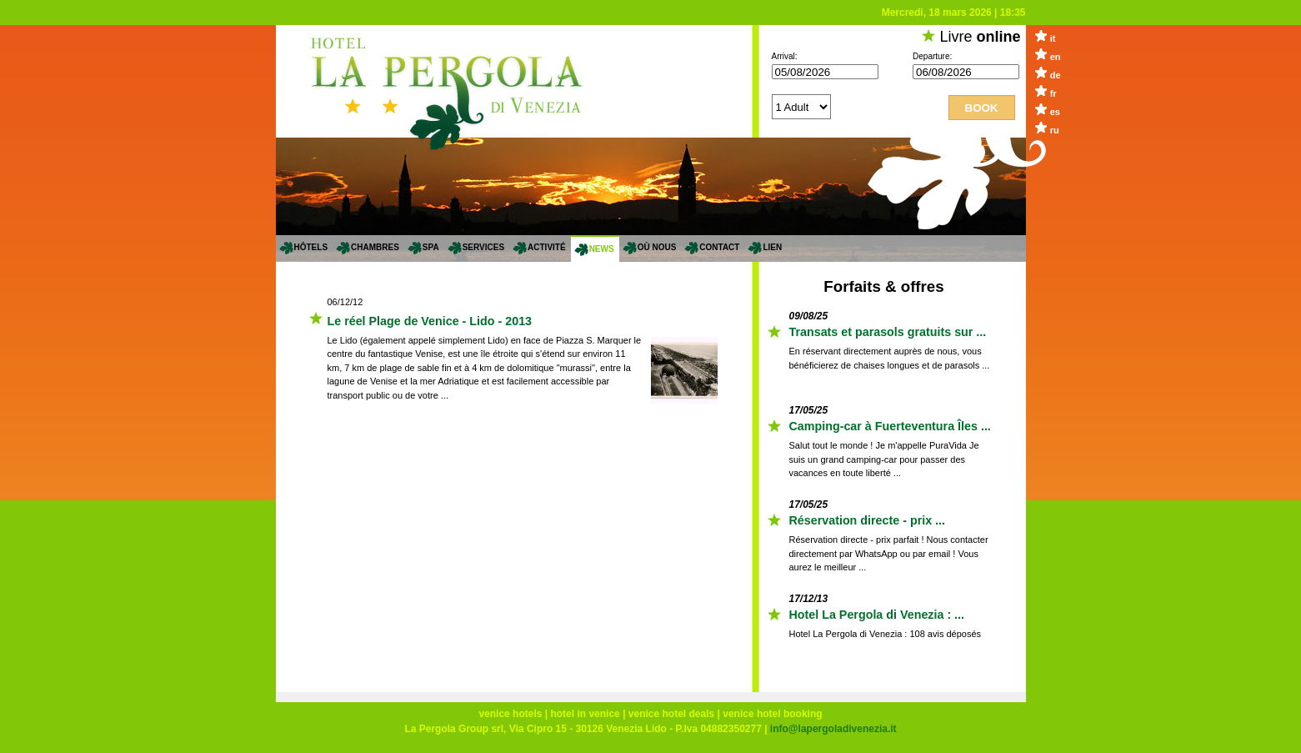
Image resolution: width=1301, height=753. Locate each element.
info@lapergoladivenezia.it (833, 729)
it (1053, 38)
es (1055, 112)
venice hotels (510, 714)
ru (1054, 130)
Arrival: (785, 56)
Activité (547, 247)
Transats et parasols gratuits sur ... (888, 332)
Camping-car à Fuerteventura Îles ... (890, 426)
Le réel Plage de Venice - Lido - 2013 (430, 321)
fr (1053, 93)
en (1055, 57)
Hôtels (311, 247)
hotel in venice (584, 714)
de (1055, 75)
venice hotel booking (772, 714)
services (483, 247)
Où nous (657, 247)
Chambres (375, 247)
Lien (772, 247)
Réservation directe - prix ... (867, 520)
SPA (431, 247)
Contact (719, 247)
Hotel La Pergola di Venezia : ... (877, 614)
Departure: (932, 56)
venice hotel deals (671, 714)
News (601, 249)
